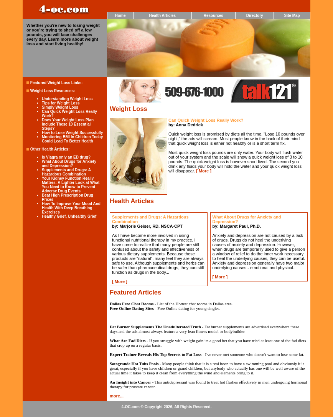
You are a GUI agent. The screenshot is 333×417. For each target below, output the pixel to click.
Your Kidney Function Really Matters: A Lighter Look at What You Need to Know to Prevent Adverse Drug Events (70, 184)
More (204, 171)
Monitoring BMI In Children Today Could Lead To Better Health (72, 139)
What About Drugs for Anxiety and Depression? (69, 163)
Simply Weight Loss (60, 107)
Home (120, 15)
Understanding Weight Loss (67, 99)
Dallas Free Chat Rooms (131, 303)
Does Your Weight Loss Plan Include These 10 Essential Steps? (68, 124)
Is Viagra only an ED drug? (66, 157)
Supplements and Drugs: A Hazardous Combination (66, 172)
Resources (213, 15)
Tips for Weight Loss (61, 103)
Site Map (292, 15)
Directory (254, 15)
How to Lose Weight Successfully (72, 133)
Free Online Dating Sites (132, 308)
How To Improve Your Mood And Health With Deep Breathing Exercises (71, 208)
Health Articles (162, 15)
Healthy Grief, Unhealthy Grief (69, 216)
